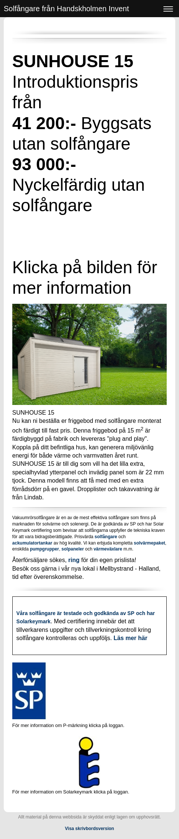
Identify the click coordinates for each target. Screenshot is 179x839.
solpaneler (73, 549)
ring (73, 560)
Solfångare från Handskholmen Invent (66, 8)
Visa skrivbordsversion (89, 828)
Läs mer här (130, 638)
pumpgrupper (44, 549)
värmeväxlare (108, 549)
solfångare (106, 536)
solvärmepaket (149, 543)
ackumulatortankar (32, 543)
